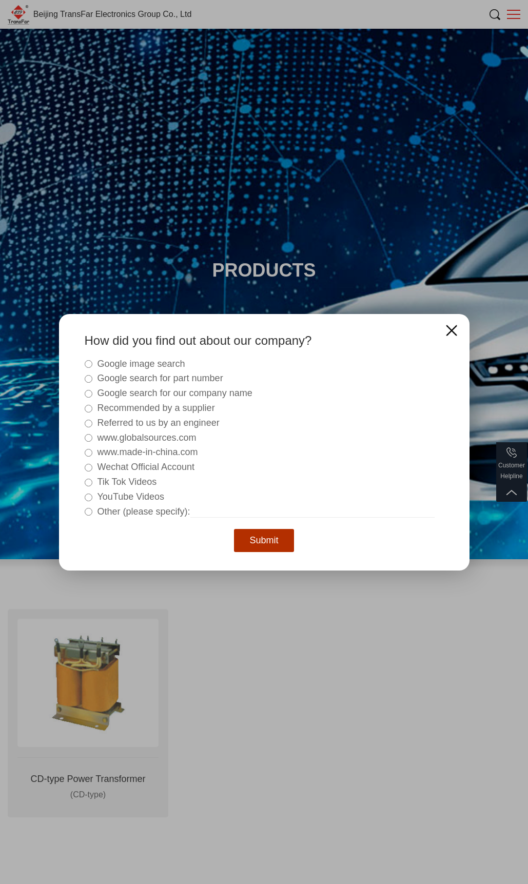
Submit (263, 540)
